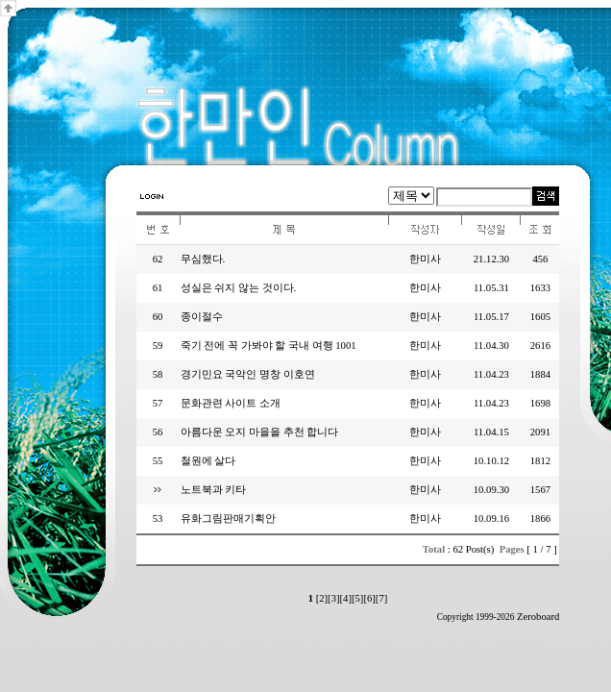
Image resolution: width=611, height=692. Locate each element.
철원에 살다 (208, 461)
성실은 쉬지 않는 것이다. (239, 288)
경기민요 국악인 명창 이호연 (248, 374)
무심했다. (203, 259)
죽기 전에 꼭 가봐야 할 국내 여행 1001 (268, 345)
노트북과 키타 (214, 489)
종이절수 (202, 316)
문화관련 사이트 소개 (231, 403)
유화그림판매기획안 (228, 518)
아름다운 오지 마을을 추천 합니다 (260, 432)
